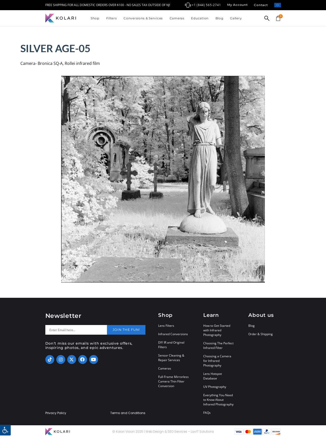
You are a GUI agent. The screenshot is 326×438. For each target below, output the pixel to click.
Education (199, 18)
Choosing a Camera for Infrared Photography (217, 361)
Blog (219, 18)
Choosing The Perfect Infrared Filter (218, 345)
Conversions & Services (143, 18)
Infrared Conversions (173, 334)
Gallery (236, 18)
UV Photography (214, 387)
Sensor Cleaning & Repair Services (171, 357)
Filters (111, 18)
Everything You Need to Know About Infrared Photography (218, 399)
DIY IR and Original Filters (171, 344)
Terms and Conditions (127, 413)
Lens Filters (166, 325)
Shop (95, 18)
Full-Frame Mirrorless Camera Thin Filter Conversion (173, 381)
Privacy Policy (55, 413)
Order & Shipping (260, 334)
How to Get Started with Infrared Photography (216, 330)
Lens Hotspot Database (212, 376)
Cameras (177, 18)
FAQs (207, 413)
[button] (5, 430)
